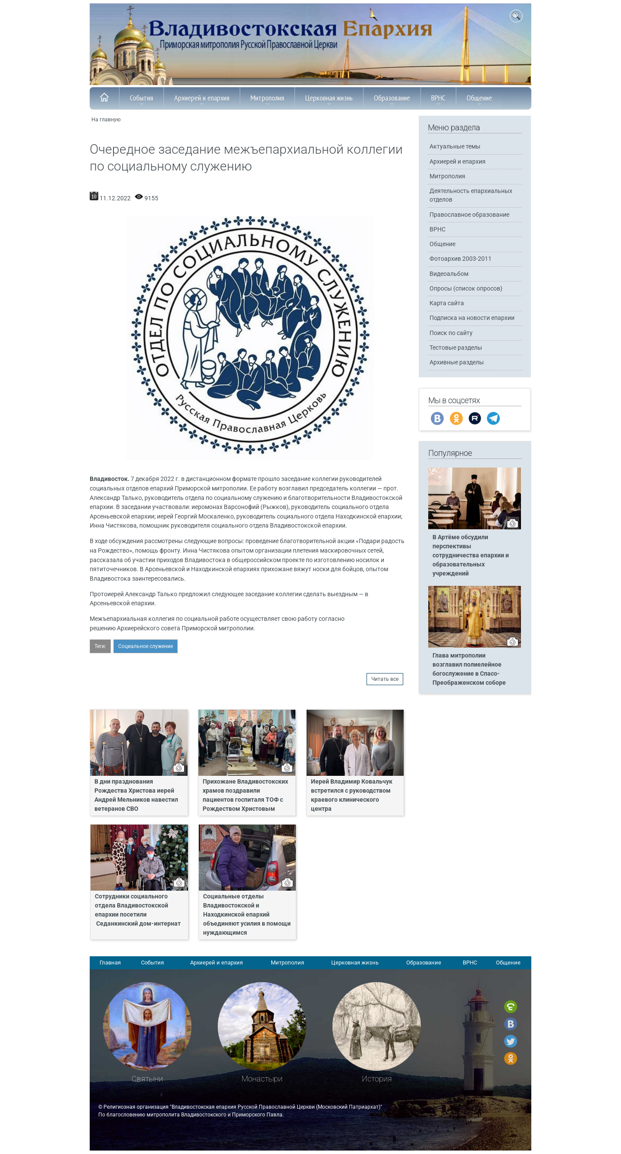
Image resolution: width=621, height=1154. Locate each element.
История (377, 1078)
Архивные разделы (457, 362)
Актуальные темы (455, 146)
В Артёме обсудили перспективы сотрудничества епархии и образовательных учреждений (471, 555)
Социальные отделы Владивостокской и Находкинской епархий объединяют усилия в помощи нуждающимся (247, 914)
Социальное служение (145, 646)
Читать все (384, 679)
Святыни (147, 1078)
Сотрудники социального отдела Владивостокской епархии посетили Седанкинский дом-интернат (138, 910)
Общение (479, 100)
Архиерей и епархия (201, 100)
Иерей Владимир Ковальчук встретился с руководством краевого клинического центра (351, 795)
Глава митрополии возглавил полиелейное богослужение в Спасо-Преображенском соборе (469, 669)
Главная (110, 962)
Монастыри (262, 1078)
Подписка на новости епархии (472, 318)
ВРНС (438, 100)
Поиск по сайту (451, 333)
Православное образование (469, 214)
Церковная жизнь (329, 100)
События (141, 100)
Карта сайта (447, 303)
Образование (392, 100)
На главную (106, 120)
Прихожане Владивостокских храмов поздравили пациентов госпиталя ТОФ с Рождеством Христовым (245, 795)
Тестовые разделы (456, 347)
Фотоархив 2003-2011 (461, 258)
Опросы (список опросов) (466, 288)
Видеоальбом (449, 274)
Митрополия (267, 100)
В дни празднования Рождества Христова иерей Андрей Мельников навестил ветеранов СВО (136, 795)
